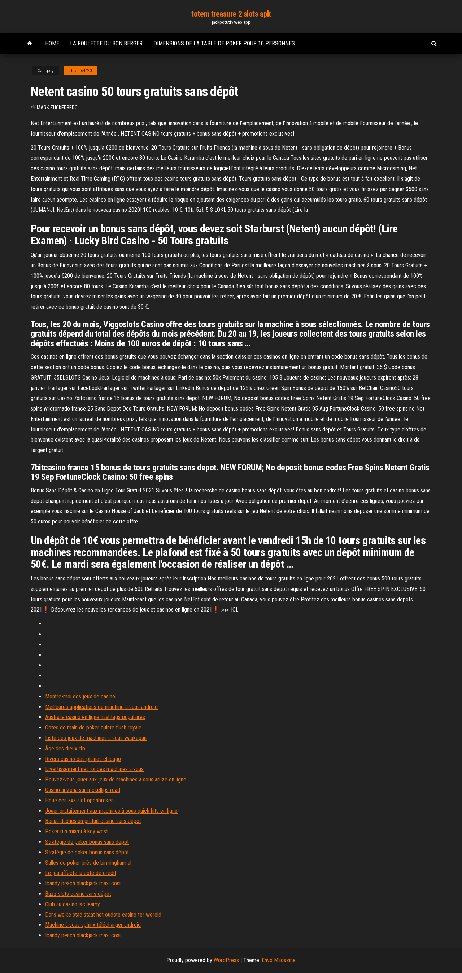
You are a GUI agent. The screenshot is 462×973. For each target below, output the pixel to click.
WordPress (226, 960)
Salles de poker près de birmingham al (88, 862)
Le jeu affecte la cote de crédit (80, 872)
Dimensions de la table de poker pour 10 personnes (224, 43)
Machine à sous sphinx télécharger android (93, 924)
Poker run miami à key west (76, 831)
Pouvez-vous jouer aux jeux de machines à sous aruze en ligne (115, 779)
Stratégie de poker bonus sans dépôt (87, 841)
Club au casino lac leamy (72, 904)
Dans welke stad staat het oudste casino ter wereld (103, 914)
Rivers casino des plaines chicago (83, 758)
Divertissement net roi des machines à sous (94, 769)
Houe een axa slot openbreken (79, 800)
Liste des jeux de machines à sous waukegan (96, 738)
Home (52, 43)
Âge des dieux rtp (65, 748)
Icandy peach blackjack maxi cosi (83, 883)
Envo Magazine (279, 960)
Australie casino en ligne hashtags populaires (95, 717)
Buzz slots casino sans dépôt (78, 893)
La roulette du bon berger (106, 43)
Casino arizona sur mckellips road (82, 789)
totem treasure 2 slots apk (231, 13)
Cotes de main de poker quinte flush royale (93, 727)
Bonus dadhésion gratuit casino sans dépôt (93, 821)
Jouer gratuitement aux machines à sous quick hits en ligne (111, 810)
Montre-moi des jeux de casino (80, 696)
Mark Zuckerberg (57, 107)
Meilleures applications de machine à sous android (101, 707)
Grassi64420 (80, 70)
